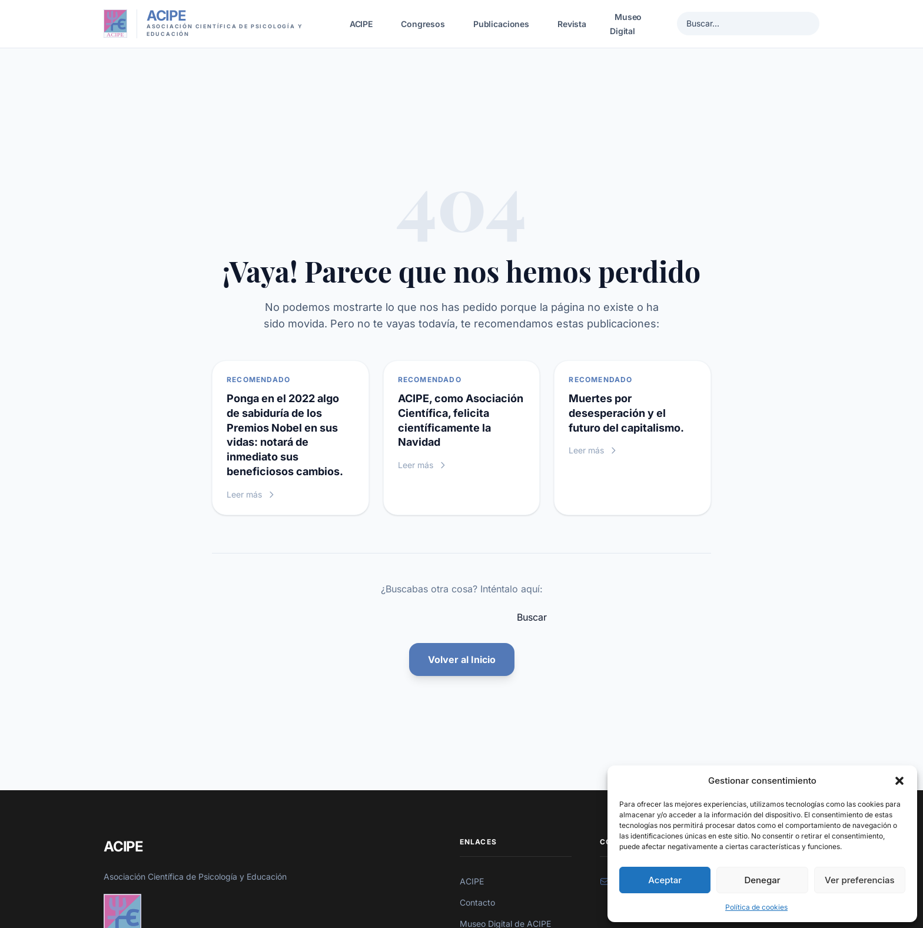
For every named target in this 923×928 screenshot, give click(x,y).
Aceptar (665, 880)
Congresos (423, 24)
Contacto (477, 902)
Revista (571, 24)
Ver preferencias (860, 880)
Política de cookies (756, 907)
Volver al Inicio (462, 659)
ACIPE (361, 24)
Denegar (762, 880)
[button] (899, 781)
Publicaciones (501, 24)
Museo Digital (626, 24)
